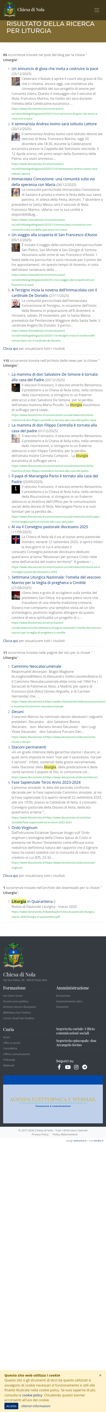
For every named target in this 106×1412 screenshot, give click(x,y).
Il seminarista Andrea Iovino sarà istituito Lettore (54, 123)
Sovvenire (62, 1007)
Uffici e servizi (11, 1043)
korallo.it (98, 1140)
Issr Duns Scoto (13, 995)
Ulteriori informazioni (35, 1406)
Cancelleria (10, 1048)
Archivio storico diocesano (19, 1007)
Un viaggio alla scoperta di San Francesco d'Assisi (54, 234)
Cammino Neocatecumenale (36, 666)
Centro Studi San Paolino (18, 1018)
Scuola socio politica (15, 1001)
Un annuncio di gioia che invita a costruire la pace (55, 68)
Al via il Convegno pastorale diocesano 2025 (50, 526)
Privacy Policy (40, 1134)
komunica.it (80, 1140)
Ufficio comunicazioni (16, 1054)
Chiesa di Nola (23, 10)
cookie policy (32, 1395)
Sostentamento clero (69, 1001)
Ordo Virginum (24, 827)
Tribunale (9, 1060)
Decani (18, 711)
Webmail (8, 1065)
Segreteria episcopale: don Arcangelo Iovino (76, 1042)
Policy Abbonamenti (65, 1134)
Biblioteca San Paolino (17, 1012)
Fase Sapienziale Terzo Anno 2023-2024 (46, 782)
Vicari (6, 1037)
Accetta (11, 1406)
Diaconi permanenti (29, 747)
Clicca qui (10, 348)
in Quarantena (32, 901)
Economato (63, 995)
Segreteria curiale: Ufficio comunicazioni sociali (75, 1031)
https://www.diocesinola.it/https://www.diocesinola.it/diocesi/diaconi (55, 777)
